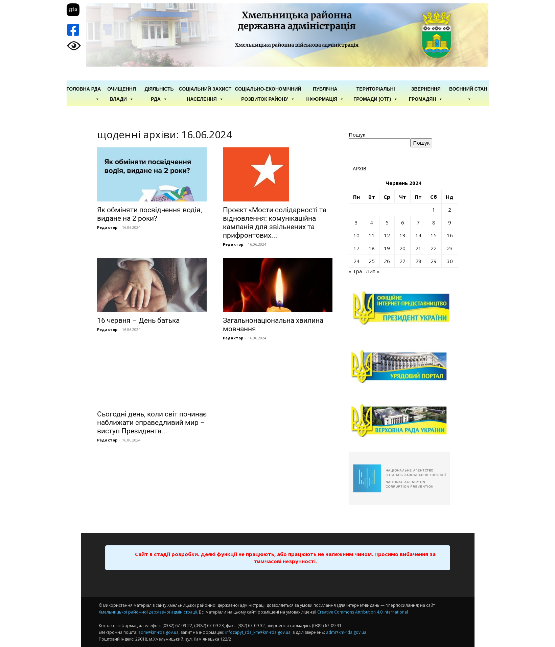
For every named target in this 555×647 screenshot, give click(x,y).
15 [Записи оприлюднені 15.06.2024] (434, 235)
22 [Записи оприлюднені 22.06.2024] (434, 248)
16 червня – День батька (138, 320)
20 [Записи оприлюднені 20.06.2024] (402, 248)
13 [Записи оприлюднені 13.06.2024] (402, 235)
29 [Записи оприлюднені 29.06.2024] (434, 261)
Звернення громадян (426, 89)
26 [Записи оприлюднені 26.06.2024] (387, 261)
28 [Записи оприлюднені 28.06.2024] (418, 261)
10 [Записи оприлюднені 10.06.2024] (356, 235)
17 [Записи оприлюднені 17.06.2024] (356, 248)
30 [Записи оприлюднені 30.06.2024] (450, 261)
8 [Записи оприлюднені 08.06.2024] (433, 222)
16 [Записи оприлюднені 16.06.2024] (450, 235)
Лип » (372, 271)
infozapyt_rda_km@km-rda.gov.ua (258, 632)
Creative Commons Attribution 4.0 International (362, 612)
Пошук (357, 134)
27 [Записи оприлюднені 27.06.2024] (402, 261)
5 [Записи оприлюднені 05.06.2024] (387, 222)
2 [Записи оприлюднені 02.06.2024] (449, 209)
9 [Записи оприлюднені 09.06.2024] (449, 222)
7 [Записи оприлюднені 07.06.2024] (418, 222)
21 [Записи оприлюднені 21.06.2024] (418, 248)
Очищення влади (121, 89)
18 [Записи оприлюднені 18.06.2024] (372, 248)
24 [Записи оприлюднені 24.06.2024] (356, 261)
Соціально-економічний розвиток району (268, 89)
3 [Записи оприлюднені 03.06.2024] (356, 222)
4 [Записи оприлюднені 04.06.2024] (371, 222)
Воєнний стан (468, 89)
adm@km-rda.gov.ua (158, 632)
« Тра (355, 271)
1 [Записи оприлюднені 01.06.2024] (433, 209)
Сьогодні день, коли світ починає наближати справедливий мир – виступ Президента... (152, 422)
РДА (96, 89)
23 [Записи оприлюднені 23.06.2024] (450, 248)
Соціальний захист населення (205, 89)
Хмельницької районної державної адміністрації (148, 612)
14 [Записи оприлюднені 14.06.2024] (418, 235)
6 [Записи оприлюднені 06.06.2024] (402, 222)
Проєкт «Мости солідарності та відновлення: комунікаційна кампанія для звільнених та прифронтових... (274, 222)
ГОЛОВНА (78, 89)
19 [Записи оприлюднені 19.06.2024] (387, 248)
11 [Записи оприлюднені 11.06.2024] (372, 235)
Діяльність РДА (159, 89)
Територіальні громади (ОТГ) (375, 89)
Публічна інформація (325, 89)
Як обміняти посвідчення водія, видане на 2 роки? (149, 214)
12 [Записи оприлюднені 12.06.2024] (387, 235)
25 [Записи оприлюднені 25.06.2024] (372, 261)
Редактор (107, 227)
